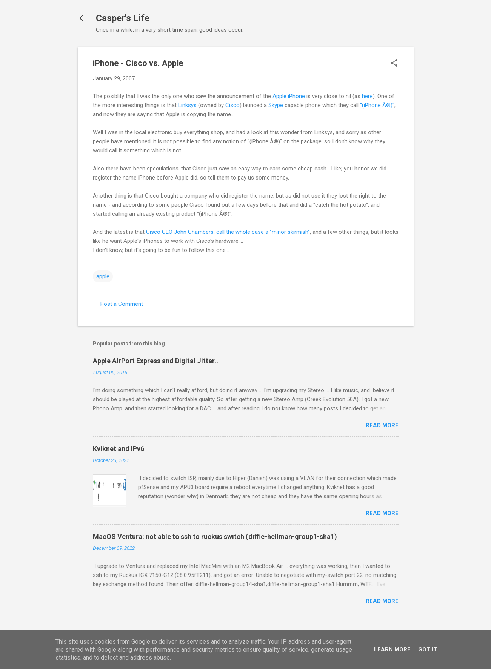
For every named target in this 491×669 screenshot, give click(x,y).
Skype (275, 105)
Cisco (232, 105)
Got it (427, 649)
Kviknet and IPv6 (118, 449)
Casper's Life (122, 18)
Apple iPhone (288, 96)
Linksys (187, 105)
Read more (382, 425)
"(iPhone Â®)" (377, 105)
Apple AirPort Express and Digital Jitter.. (155, 361)
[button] (394, 63)
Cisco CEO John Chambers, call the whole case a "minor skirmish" (228, 232)
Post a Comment (121, 304)
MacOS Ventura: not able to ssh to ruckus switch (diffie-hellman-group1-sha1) (215, 536)
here (367, 96)
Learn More (392, 649)
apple (102, 276)
